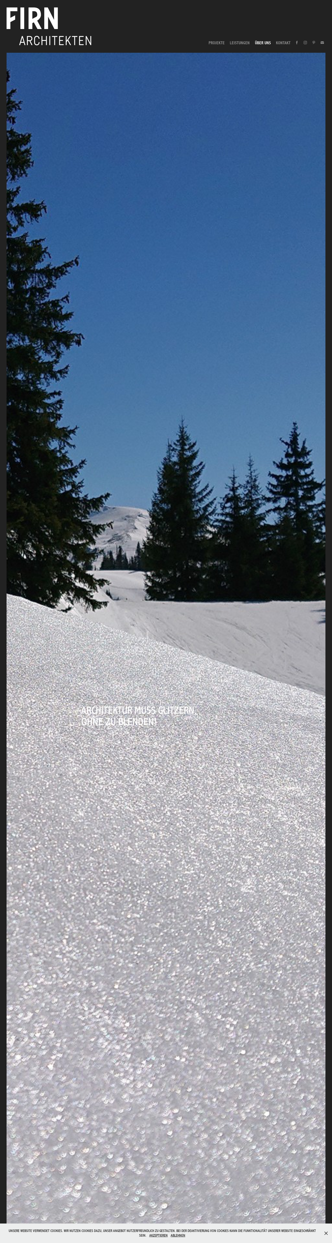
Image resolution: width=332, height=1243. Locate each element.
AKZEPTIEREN (158, 1235)
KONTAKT (283, 42)
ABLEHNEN (178, 1235)
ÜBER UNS (263, 42)
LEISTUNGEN (240, 42)
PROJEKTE (217, 42)
